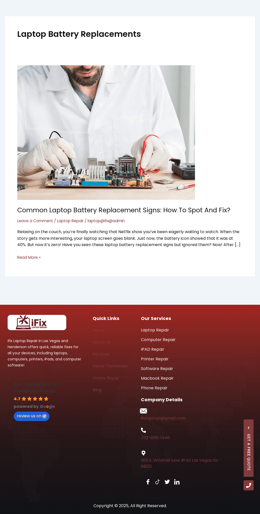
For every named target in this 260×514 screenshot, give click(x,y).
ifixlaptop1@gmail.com (163, 418)
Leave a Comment (35, 221)
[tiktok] (155, 482)
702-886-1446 (155, 438)
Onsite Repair (106, 378)
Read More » (29, 257)
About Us (102, 342)
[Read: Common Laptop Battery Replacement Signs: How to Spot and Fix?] (106, 132)
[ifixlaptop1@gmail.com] (143, 410)
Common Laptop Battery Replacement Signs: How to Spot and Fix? (127, 210)
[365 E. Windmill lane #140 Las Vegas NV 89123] (143, 453)
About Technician (110, 366)
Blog (97, 390)
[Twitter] (164, 482)
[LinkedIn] (174, 482)
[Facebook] (145, 482)
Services (101, 354)
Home (99, 330)
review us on (31, 416)
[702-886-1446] (143, 430)
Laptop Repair (72, 221)
